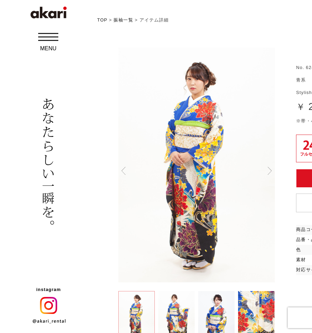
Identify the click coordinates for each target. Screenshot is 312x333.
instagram (48, 289)
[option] (196, 165)
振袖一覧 (123, 20)
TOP (102, 20)
